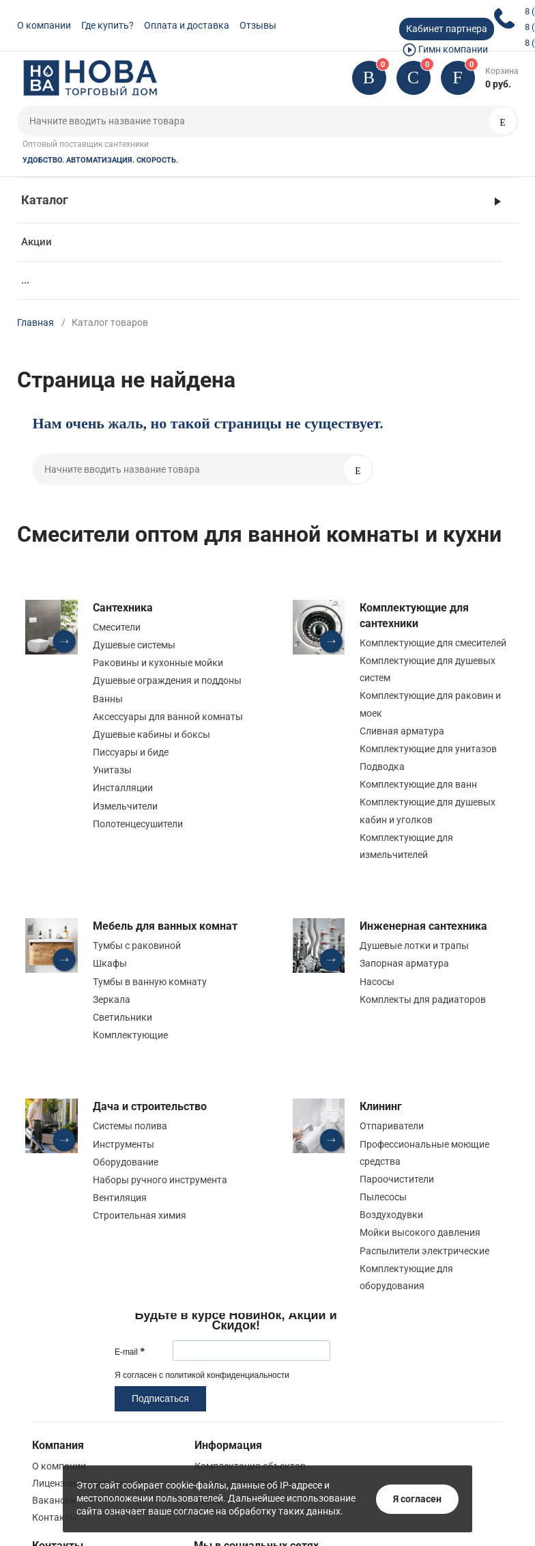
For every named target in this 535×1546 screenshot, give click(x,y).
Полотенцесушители (138, 823)
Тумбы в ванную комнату (150, 981)
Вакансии (54, 1500)
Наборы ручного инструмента (160, 1179)
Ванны (108, 698)
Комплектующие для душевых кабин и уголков (427, 811)
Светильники (122, 1017)
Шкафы (110, 963)
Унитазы (112, 769)
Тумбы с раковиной (137, 945)
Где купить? (107, 25)
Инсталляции (123, 787)
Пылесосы (383, 1196)
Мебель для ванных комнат (165, 926)
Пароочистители (397, 1179)
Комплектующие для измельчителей (406, 846)
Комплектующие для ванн (418, 784)
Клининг (381, 1106)
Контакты (54, 1517)
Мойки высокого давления (420, 1232)
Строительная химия (139, 1215)
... (25, 280)
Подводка (382, 766)
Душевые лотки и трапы (414, 945)
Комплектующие (130, 1035)
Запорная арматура (404, 963)
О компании (44, 25)
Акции (37, 242)
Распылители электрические (424, 1250)
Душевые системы (134, 644)
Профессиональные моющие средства (424, 1153)
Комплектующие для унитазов (428, 748)
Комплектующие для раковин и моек (430, 704)
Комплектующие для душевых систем (427, 669)
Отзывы (258, 25)
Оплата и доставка (186, 25)
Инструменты (123, 1144)
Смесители (117, 627)
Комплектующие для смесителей (433, 642)
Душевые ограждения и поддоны (167, 680)
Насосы (377, 981)
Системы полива (130, 1125)
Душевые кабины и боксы (151, 734)
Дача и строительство (150, 1106)
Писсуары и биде (131, 752)
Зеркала (111, 999)
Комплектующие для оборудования (406, 1277)
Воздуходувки (391, 1214)
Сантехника (123, 607)
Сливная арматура (402, 731)
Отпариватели (392, 1125)
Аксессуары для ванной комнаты (168, 716)
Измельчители (125, 806)
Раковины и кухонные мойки (158, 662)
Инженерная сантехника (423, 926)
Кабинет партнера (446, 28)
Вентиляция (120, 1197)
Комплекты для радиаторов (423, 999)
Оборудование (125, 1162)
